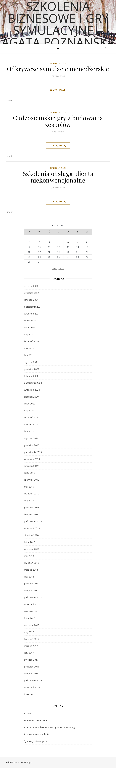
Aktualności (58, 63)
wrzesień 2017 (32, 604)
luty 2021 (29, 355)
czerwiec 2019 (31, 479)
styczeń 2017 (31, 659)
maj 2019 (29, 486)
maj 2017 (29, 631)
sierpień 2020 (31, 396)
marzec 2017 (31, 645)
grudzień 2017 (31, 583)
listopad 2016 (31, 673)
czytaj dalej (58, 89)
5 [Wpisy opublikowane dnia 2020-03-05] (58, 242)
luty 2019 (29, 500)
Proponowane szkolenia (36, 734)
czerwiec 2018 (31, 548)
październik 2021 (33, 306)
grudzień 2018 (31, 507)
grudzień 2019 (31, 445)
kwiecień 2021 (31, 341)
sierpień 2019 (31, 465)
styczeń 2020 (31, 438)
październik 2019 (33, 452)
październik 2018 (33, 521)
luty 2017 (29, 652)
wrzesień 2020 (32, 389)
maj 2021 (29, 334)
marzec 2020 (31, 424)
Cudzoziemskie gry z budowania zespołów (58, 121)
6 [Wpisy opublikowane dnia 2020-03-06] (68, 242)
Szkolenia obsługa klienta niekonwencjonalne (58, 176)
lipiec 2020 (29, 403)
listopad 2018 (31, 514)
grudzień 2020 (31, 368)
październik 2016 (33, 680)
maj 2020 (29, 410)
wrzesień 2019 (32, 458)
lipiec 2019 (29, 472)
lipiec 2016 (29, 694)
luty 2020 (29, 431)
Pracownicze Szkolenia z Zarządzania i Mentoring (49, 727)
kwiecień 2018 (31, 562)
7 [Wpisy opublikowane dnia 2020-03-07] (77, 242)
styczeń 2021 (31, 362)
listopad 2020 (31, 375)
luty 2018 (29, 576)
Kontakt (28, 713)
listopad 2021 (31, 299)
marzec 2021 (31, 348)
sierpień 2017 (31, 611)
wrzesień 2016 (32, 687)
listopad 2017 (31, 590)
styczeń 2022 (31, 285)
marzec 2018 (31, 569)
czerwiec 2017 (31, 625)
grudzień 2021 (31, 292)
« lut (54, 268)
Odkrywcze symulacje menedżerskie (58, 69)
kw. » (61, 268)
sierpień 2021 (31, 320)
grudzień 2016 (31, 666)
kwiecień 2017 (31, 638)
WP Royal (27, 762)
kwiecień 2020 (31, 417)
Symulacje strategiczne (36, 741)
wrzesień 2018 (32, 528)
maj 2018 (29, 555)
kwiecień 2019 (31, 493)
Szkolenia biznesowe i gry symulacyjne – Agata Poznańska (58, 24)
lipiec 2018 (29, 541)
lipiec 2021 (29, 327)
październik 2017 (33, 597)
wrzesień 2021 (32, 313)
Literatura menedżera (35, 720)
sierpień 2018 (31, 535)
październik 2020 (33, 382)
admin (10, 100)
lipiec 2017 (29, 618)
